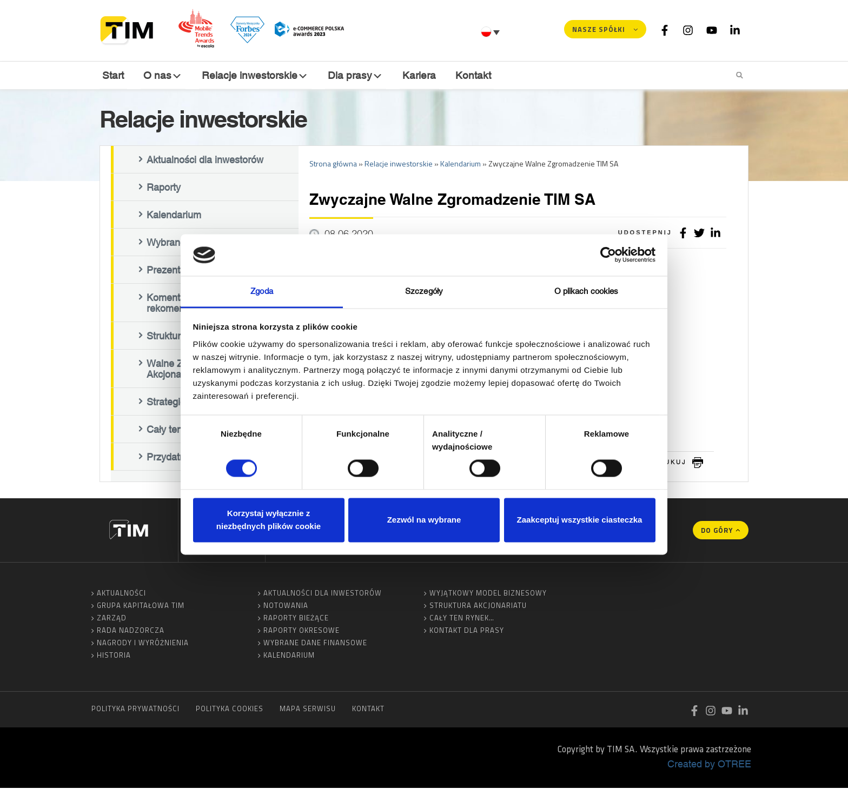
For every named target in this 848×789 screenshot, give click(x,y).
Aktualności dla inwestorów (205, 160)
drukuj (670, 463)
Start (113, 75)
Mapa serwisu (308, 709)
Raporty (164, 188)
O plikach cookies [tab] (586, 291)
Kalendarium (174, 216)
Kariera (417, 75)
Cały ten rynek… (461, 618)
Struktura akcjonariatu (478, 606)
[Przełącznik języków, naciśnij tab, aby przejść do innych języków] (491, 32)
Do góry (717, 531)
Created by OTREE (709, 765)
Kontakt (470, 75)
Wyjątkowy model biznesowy (488, 594)
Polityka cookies (229, 709)
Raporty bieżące (296, 618)
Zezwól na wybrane (424, 519)
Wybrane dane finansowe (315, 643)
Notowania (285, 606)
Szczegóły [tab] (424, 291)
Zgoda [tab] (261, 291)
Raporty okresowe (301, 631)
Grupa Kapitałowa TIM (140, 606)
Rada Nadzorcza (130, 631)
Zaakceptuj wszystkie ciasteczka (579, 519)
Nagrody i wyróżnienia (143, 643)
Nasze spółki (598, 29)
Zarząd (112, 618)
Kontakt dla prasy (466, 631)
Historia (114, 656)
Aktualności (121, 594)
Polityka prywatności (135, 709)
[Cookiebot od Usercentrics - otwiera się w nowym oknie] (608, 255)
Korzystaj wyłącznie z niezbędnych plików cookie (268, 520)
